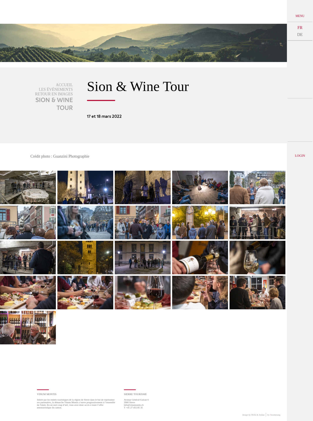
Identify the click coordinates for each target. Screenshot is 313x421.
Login (300, 155)
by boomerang (273, 415)
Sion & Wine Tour (54, 104)
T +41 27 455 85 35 (133, 407)
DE (300, 34)
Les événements (56, 89)
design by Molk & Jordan (253, 415)
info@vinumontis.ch (134, 405)
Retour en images (54, 94)
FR (299, 27)
